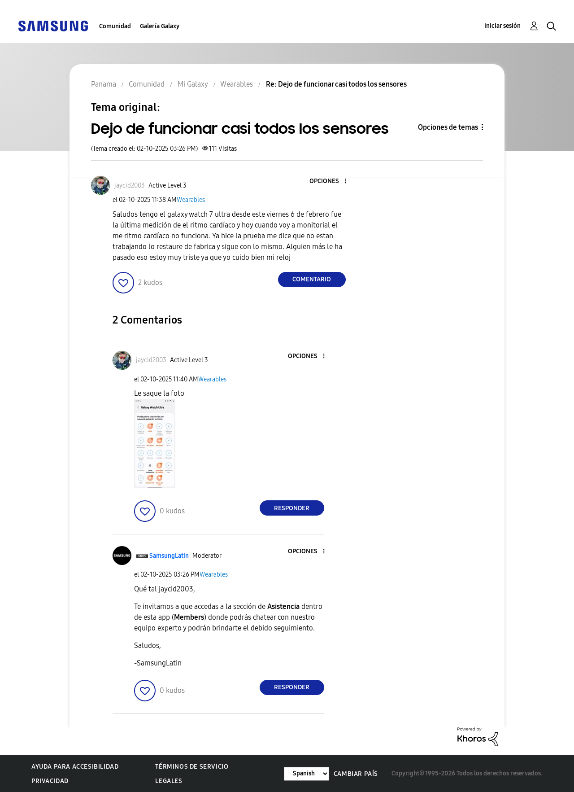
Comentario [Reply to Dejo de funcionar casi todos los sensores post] (311, 279)
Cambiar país (356, 774)
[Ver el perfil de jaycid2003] (129, 185)
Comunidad (115, 26)
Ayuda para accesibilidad (74, 766)
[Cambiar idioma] (306, 774)
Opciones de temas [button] (448, 127)
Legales (168, 781)
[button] (330, 181)
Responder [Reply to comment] (291, 508)
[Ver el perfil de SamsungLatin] (169, 556)
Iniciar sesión (502, 26)
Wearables (191, 200)
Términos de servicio (191, 766)
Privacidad (50, 781)
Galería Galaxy (159, 26)
